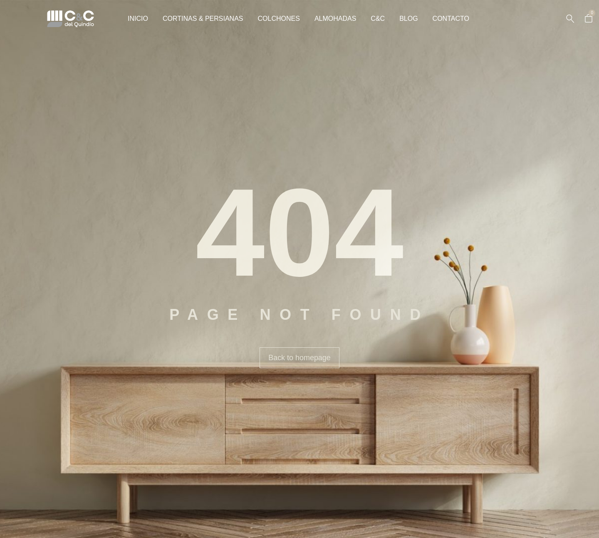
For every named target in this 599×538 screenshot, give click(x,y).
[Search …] (570, 18)
